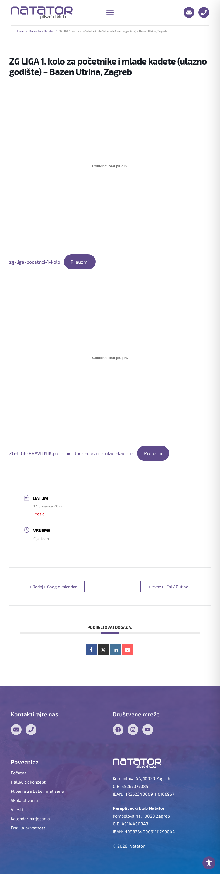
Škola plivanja (24, 800)
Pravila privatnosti (28, 827)
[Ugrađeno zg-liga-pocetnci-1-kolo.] (110, 166)
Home (20, 31)
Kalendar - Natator (41, 31)
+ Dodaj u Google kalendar (53, 586)
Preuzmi (80, 262)
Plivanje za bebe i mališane (37, 791)
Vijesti (17, 809)
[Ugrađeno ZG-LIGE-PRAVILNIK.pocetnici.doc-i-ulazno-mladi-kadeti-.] (110, 358)
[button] (110, 12)
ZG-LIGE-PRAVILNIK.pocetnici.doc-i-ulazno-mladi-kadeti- (71, 453)
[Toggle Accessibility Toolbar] (209, 863)
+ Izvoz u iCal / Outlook (169, 586)
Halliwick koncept (28, 781)
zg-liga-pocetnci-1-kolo (34, 262)
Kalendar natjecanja (30, 818)
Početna (19, 772)
